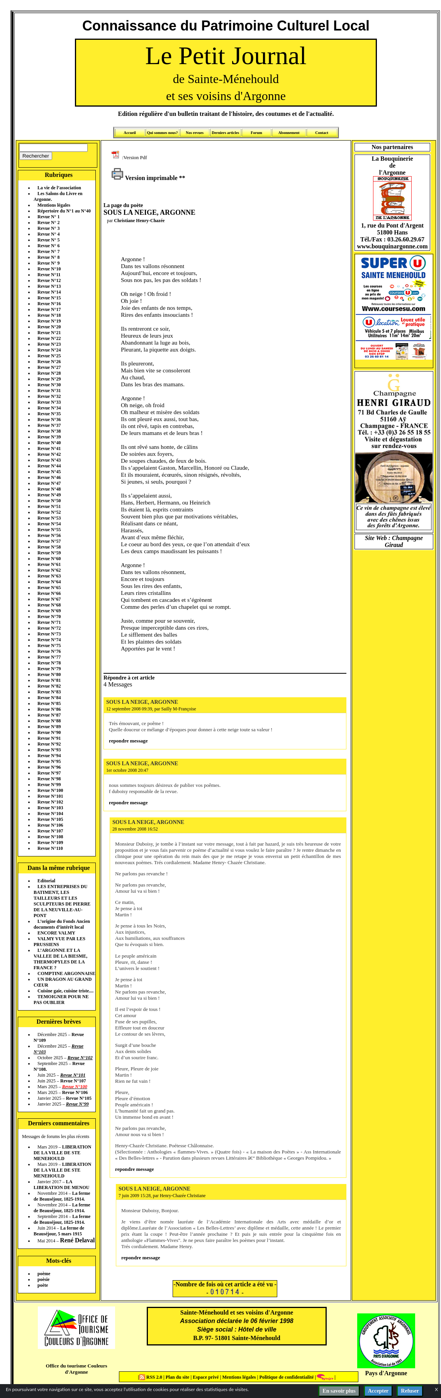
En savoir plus (338, 1391)
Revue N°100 (50, 790)
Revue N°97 (49, 773)
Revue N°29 (49, 379)
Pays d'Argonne (386, 1373)
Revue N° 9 (48, 263)
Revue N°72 (49, 628)
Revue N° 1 (48, 216)
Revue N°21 (49, 332)
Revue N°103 (50, 807)
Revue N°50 (49, 500)
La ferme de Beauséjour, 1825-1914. (62, 1196)
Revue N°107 (50, 831)
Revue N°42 (49, 454)
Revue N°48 (49, 489)
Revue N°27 (49, 367)
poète (42, 1285)
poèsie (43, 1279)
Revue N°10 (49, 269)
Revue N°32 (49, 396)
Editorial (46, 880)
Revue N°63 (49, 576)
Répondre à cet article (128, 677)
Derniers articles (225, 133)
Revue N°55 (49, 529)
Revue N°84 (49, 697)
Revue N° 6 (48, 245)
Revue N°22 (49, 338)
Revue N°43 (49, 460)
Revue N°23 (49, 344)
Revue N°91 (49, 738)
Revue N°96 (49, 767)
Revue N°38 (49, 431)
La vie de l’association (59, 187)
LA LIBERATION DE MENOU (61, 1184)
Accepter (378, 1391)
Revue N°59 (49, 552)
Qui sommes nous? (162, 133)
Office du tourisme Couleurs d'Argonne (76, 1369)
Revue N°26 (49, 361)
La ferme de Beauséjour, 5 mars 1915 (59, 1231)
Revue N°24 (49, 350)
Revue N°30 (49, 384)
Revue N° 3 (48, 228)
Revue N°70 (49, 616)
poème (43, 1273)
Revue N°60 (49, 558)
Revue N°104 (50, 813)
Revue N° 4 (48, 234)
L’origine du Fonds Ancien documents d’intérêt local (62, 924)
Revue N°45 (49, 471)
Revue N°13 (49, 286)
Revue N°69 (49, 610)
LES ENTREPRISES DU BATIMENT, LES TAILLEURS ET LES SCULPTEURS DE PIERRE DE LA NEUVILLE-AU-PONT (62, 901)
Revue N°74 (49, 639)
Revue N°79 (49, 668)
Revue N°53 (49, 518)
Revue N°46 (49, 477)
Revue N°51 (49, 506)
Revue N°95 (49, 761)
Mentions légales (53, 205)
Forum (256, 133)
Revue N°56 (49, 535)
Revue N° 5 (48, 240)
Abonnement (289, 133)
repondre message (128, 741)
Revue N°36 (49, 419)
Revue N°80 (49, 674)
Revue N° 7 (48, 251)
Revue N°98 (49, 778)
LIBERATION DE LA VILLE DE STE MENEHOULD (62, 1152)
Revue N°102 (50, 802)
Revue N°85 (49, 703)
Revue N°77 (49, 657)
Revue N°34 (49, 408)
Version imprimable (144, 178)
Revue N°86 (49, 709)
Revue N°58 (49, 547)
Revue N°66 (49, 593)
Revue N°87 (49, 715)
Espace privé (205, 1377)
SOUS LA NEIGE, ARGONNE (142, 702)
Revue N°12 (49, 280)
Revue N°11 (49, 274)
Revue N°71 (49, 622)
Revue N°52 (49, 512)
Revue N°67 (49, 599)
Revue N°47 (49, 483)
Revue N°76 (49, 651)
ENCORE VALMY (56, 933)
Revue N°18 (49, 315)
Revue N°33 (49, 402)
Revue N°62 (49, 570)
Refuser (410, 1391)
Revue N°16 (49, 303)
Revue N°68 (49, 605)
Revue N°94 (49, 755)
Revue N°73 (49, 634)
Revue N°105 (50, 819)
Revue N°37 (49, 425)
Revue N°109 (50, 842)
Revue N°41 (49, 448)
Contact (321, 133)
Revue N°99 (49, 784)
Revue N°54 (49, 524)
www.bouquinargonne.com (392, 246)
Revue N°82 (49, 686)
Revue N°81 (49, 680)
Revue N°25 (49, 355)
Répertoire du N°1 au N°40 (64, 211)
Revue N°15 (49, 298)
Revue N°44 (49, 466)
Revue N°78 (49, 663)
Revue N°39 (49, 437)
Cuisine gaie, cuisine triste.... (65, 991)
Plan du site (178, 1377)
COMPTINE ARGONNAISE (66, 973)
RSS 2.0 (151, 1377)
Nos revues (195, 133)
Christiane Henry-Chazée (139, 220)
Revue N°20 (49, 327)
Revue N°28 (49, 373)
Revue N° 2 (48, 222)
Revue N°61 (49, 564)
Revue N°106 (50, 825)
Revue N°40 (49, 442)
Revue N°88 (49, 721)
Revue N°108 (50, 836)
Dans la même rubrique (58, 868)
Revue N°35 (49, 413)
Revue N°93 (49, 750)
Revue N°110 (50, 848)
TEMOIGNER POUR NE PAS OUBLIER (61, 999)
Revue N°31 (49, 390)
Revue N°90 (49, 732)
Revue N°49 (49, 495)
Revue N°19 (49, 321)
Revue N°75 (49, 645)
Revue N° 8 (48, 257)
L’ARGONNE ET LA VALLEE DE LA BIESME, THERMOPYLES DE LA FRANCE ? (60, 959)
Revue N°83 (49, 692)
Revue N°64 (49, 581)
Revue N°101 (50, 796)
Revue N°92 (49, 744)
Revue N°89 (49, 726)
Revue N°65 (49, 587)
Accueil (130, 133)
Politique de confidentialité (286, 1377)
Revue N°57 (49, 541)
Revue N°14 (49, 292)
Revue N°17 (49, 309)
